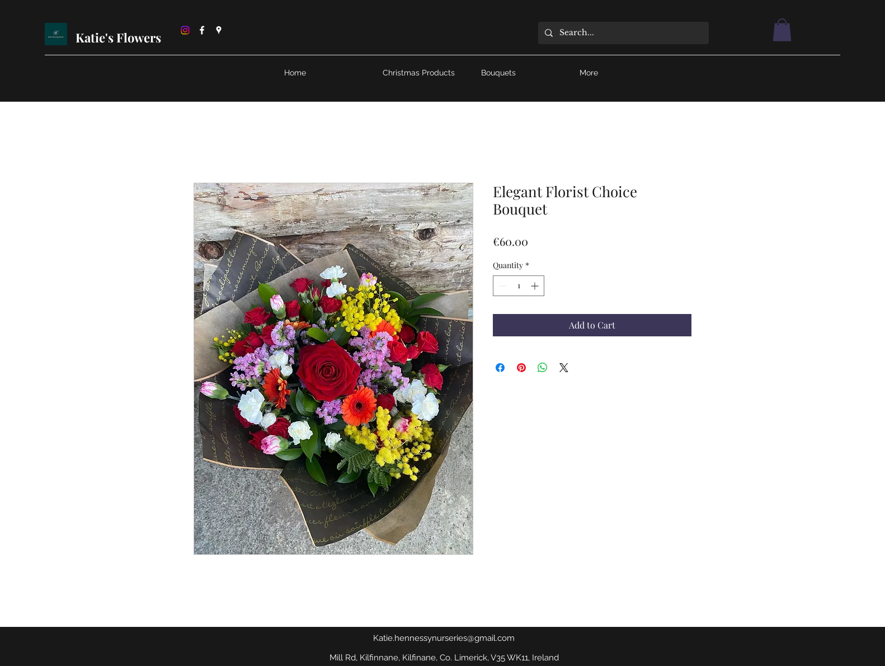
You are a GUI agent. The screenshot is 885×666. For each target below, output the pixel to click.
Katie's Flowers (120, 37)
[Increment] (536, 286)
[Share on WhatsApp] (542, 367)
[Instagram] (185, 30)
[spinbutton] (519, 286)
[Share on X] (564, 367)
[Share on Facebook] (500, 367)
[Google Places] (218, 30)
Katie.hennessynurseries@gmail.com (444, 638)
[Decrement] (502, 286)
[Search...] (622, 33)
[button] (782, 29)
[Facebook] (202, 30)
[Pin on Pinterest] (521, 367)
